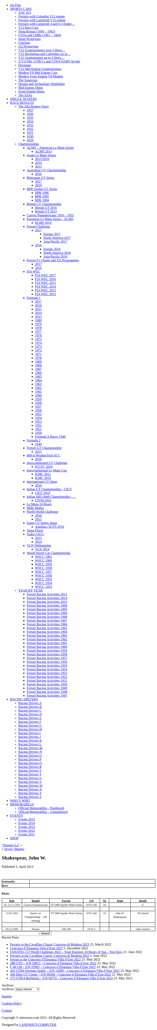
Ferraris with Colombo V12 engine (41, 16)
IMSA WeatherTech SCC (43, 455)
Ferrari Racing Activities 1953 (47, 673)
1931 (30, 132)
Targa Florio (35, 530)
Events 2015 (26, 819)
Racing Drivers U (30, 778)
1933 (30, 125)
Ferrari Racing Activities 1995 (47, 609)
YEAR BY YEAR (30, 590)
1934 (30, 121)
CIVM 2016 (43, 500)
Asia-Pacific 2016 (55, 256)
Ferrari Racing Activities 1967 (47, 620)
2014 (38, 162)
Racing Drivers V (30, 782)
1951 (38, 429)
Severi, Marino (14, 849)
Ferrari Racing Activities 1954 (47, 669)
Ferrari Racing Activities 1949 (47, 688)
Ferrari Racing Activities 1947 (47, 695)
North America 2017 (57, 238)
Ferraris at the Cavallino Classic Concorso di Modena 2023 (49, 944)
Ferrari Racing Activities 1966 (47, 624)
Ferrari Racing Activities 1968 (47, 617)
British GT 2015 (46, 211)
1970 (38, 358)
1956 (38, 410)
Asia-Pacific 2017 (55, 241)
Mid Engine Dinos (30, 87)
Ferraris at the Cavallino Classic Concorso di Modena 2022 (49, 955)
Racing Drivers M (30, 748)
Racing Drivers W (30, 785)
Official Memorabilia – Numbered (41, 808)
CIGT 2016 (42, 493)
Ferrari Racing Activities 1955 (47, 665)
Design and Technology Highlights (41, 84)
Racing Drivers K (30, 740)
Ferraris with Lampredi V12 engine (41, 20)
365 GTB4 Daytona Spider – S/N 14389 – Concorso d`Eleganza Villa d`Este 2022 (65, 970)
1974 (38, 343)
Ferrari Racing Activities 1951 (47, 680)
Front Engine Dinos (31, 91)
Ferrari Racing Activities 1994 (47, 613)
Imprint (7, 996)
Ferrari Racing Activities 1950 (47, 684)
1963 (38, 384)
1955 (38, 414)
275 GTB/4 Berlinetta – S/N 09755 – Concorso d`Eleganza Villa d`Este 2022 (61, 978)
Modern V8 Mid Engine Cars (37, 72)
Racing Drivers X (30, 789)
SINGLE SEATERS (23, 99)
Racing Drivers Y (30, 793)
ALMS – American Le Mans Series (50, 147)
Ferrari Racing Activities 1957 (47, 658)
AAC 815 (24, 12)
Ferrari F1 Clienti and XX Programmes (53, 260)
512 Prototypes (28, 46)
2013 (38, 166)
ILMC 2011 (43, 474)
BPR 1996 (42, 192)
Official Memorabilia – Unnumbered (43, 812)
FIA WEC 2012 (45, 294)
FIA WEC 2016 (45, 279)
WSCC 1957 (43, 571)
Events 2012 (26, 830)
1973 (38, 346)
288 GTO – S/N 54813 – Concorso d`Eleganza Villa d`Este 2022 (53, 963)
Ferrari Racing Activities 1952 (47, 677)
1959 (38, 399)
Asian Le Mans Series (41, 155)
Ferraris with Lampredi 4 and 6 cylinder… (46, 24)
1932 (30, 129)
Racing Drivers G (30, 725)
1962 (38, 388)
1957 (38, 406)
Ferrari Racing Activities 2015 (47, 594)
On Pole (15, 5)
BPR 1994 (42, 200)
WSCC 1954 (43, 583)
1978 (38, 328)
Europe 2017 (51, 234)
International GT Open (42, 481)
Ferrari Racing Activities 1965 (47, 628)
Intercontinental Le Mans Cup (47, 470)
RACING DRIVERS (24, 699)
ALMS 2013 (43, 151)
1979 (38, 324)
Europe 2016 (51, 249)
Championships (28, 144)
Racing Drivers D (30, 714)
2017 (38, 181)
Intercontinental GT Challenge (47, 463)
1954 (38, 418)
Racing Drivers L (29, 744)
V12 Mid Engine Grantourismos (40, 69)
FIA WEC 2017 (45, 275)
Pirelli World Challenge (42, 511)
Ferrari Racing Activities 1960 (47, 647)
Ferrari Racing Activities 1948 (47, 692)
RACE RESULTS (22, 102)
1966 (38, 373)
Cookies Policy (12, 1003)
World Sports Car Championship (48, 553)
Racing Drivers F (29, 722)
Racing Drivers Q (30, 763)
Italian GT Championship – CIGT (49, 489)
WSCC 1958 (43, 568)
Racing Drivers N (30, 752)
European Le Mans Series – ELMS (50, 219)
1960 (38, 395)
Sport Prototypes (29, 39)
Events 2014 (26, 823)
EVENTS (16, 815)
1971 (38, 354)
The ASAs (25, 95)
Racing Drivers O (30, 755)
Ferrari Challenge (38, 226)
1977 (38, 331)
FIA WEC (33, 271)
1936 (30, 114)
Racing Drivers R (30, 767)
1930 (30, 136)
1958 (38, 403)
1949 (38, 444)
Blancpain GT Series (40, 177)
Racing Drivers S (29, 770)
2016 (38, 174)
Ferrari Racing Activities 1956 (47, 662)
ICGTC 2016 (44, 466)
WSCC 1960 (43, 560)
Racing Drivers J (29, 737)
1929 (30, 140)
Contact (7, 1010)
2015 (38, 309)
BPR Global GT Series (42, 189)
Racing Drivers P (29, 759)
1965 (38, 376)
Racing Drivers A (30, 703)
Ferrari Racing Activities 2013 (47, 601)
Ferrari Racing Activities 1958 (47, 654)
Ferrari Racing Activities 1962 (47, 639)
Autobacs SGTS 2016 (49, 526)
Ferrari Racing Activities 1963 (47, 635)
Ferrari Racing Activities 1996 (47, 605)
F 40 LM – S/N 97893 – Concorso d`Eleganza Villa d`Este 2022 (53, 967)
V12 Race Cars (28, 27)
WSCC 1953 (43, 586)
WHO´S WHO (20, 800)
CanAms (24, 42)
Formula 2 (33, 440)
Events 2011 (26, 834)
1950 (38, 433)
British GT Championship (44, 204)
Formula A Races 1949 (50, 436)
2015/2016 (42, 159)
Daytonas (24, 65)
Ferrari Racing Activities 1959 (47, 650)
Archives (8, 989)
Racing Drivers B (30, 707)
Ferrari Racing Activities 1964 (47, 632)
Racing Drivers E (29, 718)
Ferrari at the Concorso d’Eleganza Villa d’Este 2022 (45, 959)
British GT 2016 (46, 208)
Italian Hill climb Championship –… (51, 496)
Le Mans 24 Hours (39, 504)
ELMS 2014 (43, 223)
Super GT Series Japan (42, 523)
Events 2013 (26, 827)
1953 (38, 421)
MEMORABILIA (22, 804)
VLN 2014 (42, 549)
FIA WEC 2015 (45, 283)
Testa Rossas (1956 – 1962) (36, 31)
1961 (38, 391)
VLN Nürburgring (39, 545)
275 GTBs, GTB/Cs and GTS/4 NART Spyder (49, 61)
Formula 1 (33, 298)
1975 (38, 339)
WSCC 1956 (43, 575)
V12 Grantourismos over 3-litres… (41, 50)
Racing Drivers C (30, 710)
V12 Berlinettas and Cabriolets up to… (44, 54)
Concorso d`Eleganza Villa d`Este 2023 (36, 948)
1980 (38, 320)
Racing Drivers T (29, 774)
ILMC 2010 (43, 478)
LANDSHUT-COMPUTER (37, 1024)
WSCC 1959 (43, 564)
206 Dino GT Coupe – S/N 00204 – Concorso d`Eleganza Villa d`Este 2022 (60, 974)
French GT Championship (44, 448)
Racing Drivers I (29, 733)
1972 (38, 350)
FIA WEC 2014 (45, 286)
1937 (30, 110)
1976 (38, 335)
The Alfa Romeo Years (33, 106)
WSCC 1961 (43, 556)
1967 (38, 369)
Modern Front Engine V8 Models (40, 76)
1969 (38, 361)
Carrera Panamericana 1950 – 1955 (50, 215)
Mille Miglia (35, 508)
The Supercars (28, 80)
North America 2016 (57, 253)
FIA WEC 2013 (45, 290)
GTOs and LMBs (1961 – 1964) (39, 35)
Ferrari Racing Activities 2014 (47, 598)
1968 (38, 365)
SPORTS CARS (21, 9)
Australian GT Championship (46, 170)
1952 (38, 425)
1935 (30, 117)
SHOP (14, 838)
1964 (38, 380)
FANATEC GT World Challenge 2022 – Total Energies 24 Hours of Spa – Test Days (66, 952)
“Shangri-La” (11, 845)
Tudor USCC (35, 534)
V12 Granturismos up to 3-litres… (41, 57)
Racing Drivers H (30, 729)
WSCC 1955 (43, 579)
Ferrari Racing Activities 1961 (47, 643)
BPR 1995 (42, 196)
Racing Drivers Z (29, 797)
